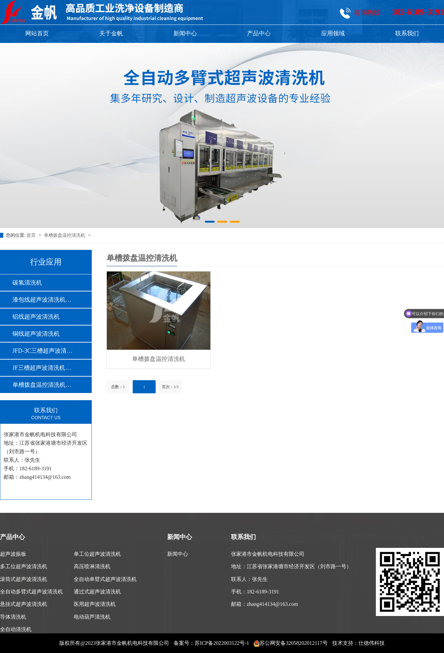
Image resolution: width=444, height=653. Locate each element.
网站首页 (37, 33)
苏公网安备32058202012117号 (290, 643)
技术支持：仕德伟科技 (358, 643)
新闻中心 (185, 33)
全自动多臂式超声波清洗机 (31, 591)
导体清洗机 (13, 617)
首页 (32, 235)
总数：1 (118, 386)
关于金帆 (111, 33)
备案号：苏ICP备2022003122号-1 (211, 643)
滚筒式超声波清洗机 (23, 579)
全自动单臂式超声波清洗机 (105, 579)
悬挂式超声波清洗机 (23, 604)
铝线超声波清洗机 (36, 316)
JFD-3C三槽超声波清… (42, 350)
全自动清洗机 (15, 629)
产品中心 (259, 33)
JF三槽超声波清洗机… (41, 367)
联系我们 (407, 33)
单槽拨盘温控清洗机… (41, 385)
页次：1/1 (170, 386)
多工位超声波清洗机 (23, 566)
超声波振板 (13, 554)
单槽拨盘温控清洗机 (65, 235)
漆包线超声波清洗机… (41, 299)
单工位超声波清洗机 (97, 554)
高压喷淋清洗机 (92, 566)
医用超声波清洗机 (95, 604)
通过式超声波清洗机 (97, 591)
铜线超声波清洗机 (36, 333)
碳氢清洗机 (27, 282)
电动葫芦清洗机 (92, 617)
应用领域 (333, 33)
